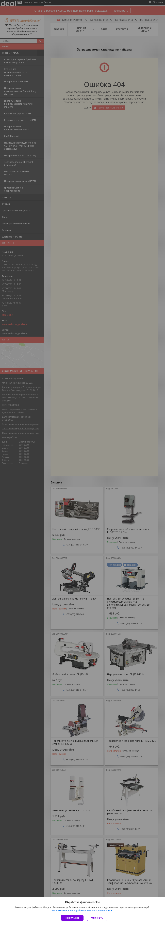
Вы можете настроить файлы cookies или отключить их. (81, 910)
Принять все (72, 918)
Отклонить (97, 918)
